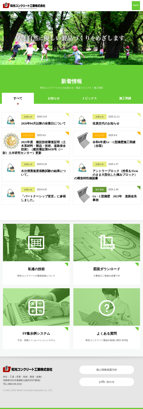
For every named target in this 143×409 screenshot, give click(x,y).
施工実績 (125, 98)
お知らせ (54, 98)
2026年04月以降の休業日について (43, 123)
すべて (17, 98)
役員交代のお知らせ (106, 123)
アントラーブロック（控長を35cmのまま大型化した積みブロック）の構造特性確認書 (106, 174)
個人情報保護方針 (106, 369)
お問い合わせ (107, 381)
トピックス (89, 98)
